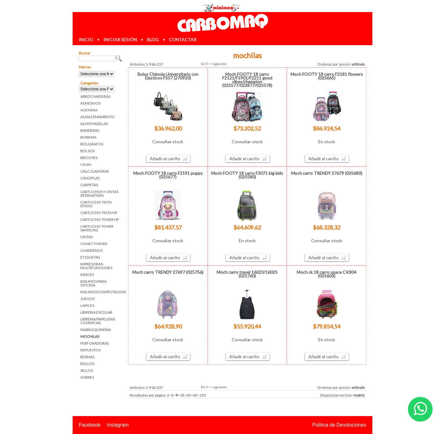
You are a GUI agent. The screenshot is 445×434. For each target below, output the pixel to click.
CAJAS (85, 164)
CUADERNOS (91, 250)
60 (195, 395)
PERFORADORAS (94, 343)
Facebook (89, 425)
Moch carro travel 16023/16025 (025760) (247, 273)
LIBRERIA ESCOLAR (96, 312)
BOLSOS (87, 150)
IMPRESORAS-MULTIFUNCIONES (96, 266)
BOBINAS (88, 137)
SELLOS (86, 370)
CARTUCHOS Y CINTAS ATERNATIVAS (99, 193)
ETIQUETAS (90, 257)
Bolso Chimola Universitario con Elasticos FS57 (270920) (168, 75)
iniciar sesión (120, 39)
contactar (183, 39)
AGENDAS (88, 110)
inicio (86, 39)
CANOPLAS (90, 178)
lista (348, 395)
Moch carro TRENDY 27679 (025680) (326, 173)
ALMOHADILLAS (94, 123)
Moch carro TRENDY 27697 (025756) (167, 272)
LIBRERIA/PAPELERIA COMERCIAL (97, 321)
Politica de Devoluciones (339, 425)
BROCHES (88, 157)
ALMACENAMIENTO (97, 116)
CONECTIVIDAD (93, 243)
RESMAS (87, 357)
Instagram (118, 425)
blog (153, 39)
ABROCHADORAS (95, 96)
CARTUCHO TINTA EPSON (96, 204)
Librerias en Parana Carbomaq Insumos (222, 23)
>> (210, 64)
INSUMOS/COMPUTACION (101, 292)
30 (188, 395)
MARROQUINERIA (95, 329)
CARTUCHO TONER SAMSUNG (96, 228)
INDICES (87, 274)
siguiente (220, 64)
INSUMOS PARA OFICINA (93, 283)
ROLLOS (87, 363)
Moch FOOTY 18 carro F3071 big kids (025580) (247, 174)
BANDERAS (89, 130)
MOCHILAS (89, 336)
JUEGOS (87, 298)
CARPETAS (89, 185)
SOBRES (87, 377)
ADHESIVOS (90, 103)
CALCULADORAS (94, 171)
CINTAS (86, 236)
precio (344, 64)
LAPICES (87, 305)
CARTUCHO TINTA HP (98, 212)
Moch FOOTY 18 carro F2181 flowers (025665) (326, 75)
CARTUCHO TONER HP (99, 219)
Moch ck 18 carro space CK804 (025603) (326, 273)
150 (202, 395)
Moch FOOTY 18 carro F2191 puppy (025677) (168, 174)
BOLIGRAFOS (91, 144)
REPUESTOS (90, 350)
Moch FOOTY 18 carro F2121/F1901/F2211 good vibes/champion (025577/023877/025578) (247, 79)
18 (182, 395)
